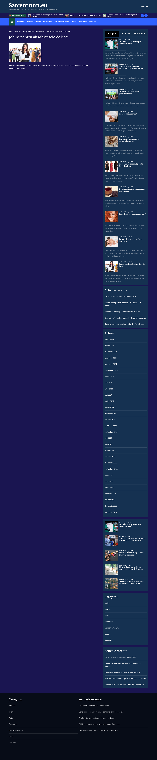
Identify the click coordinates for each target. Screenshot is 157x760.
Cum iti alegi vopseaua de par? (132, 214)
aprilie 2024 (109, 401)
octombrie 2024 (111, 364)
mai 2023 (108, 444)
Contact (92, 22)
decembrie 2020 (111, 506)
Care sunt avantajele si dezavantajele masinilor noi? (131, 67)
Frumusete (47, 22)
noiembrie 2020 (111, 512)
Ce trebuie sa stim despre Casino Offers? (130, 42)
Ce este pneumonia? (128, 114)
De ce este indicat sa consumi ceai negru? (132, 190)
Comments (139, 34)
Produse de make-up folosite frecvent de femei (122, 312)
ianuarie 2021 (110, 500)
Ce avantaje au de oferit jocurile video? (129, 93)
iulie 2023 (108, 438)
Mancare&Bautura (62, 22)
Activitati (20, 22)
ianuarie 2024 (110, 420)
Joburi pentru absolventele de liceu (132, 265)
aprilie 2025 (109, 339)
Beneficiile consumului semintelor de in (129, 140)
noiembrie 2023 (111, 426)
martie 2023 (109, 451)
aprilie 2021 (109, 487)
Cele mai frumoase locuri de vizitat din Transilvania (124, 324)
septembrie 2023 (111, 432)
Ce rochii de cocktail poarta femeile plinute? (131, 165)
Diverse (30, 22)
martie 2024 (109, 407)
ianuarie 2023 (110, 457)
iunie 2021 (109, 481)
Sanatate (83, 22)
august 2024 (109, 376)
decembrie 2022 (111, 463)
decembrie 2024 (111, 352)
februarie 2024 (110, 413)
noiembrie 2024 (111, 358)
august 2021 (109, 475)
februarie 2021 (110, 494)
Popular (111, 34)
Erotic (38, 22)
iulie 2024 (108, 383)
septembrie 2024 (111, 370)
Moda (74, 22)
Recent (126, 34)
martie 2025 (109, 346)
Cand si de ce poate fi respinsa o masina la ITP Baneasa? (123, 304)
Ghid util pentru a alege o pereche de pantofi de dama (125, 318)
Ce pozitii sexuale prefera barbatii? (130, 240)
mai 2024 (108, 395)
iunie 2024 (109, 389)
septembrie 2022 (111, 469)
